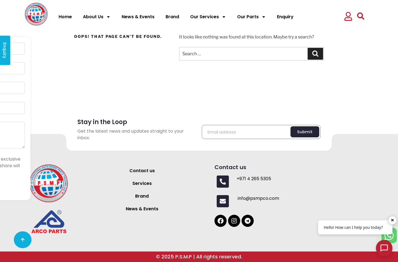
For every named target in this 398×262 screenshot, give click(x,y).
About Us (97, 17)
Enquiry (285, 17)
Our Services (208, 17)
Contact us (142, 170)
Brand (172, 17)
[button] (349, 17)
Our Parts (251, 17)
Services (142, 183)
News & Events (138, 17)
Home (65, 17)
